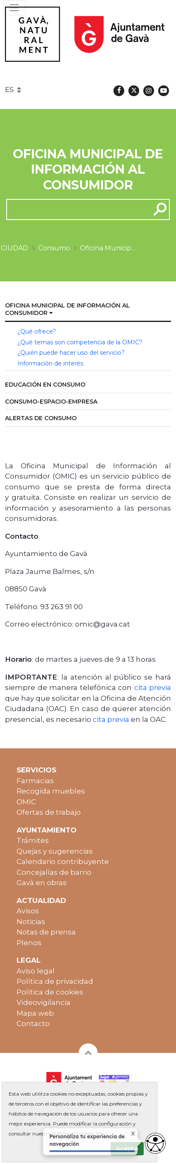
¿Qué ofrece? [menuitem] (36, 331)
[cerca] (75, 209)
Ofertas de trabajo (49, 812)
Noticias (31, 921)
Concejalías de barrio (54, 872)
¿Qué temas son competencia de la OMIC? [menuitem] (79, 342)
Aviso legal (36, 971)
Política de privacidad (55, 981)
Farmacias (35, 781)
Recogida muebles (51, 791)
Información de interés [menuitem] (50, 363)
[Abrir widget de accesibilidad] (155, 1143)
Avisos (28, 911)
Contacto (33, 1023)
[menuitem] (88, 310)
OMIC (26, 802)
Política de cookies (50, 992)
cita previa (152, 687)
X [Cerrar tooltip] (127, 1134)
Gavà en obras (42, 882)
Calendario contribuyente (63, 861)
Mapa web (35, 1013)
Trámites (33, 840)
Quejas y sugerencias (55, 851)
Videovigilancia (43, 1002)
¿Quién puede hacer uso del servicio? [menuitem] (71, 352)
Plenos (29, 943)
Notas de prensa (46, 932)
